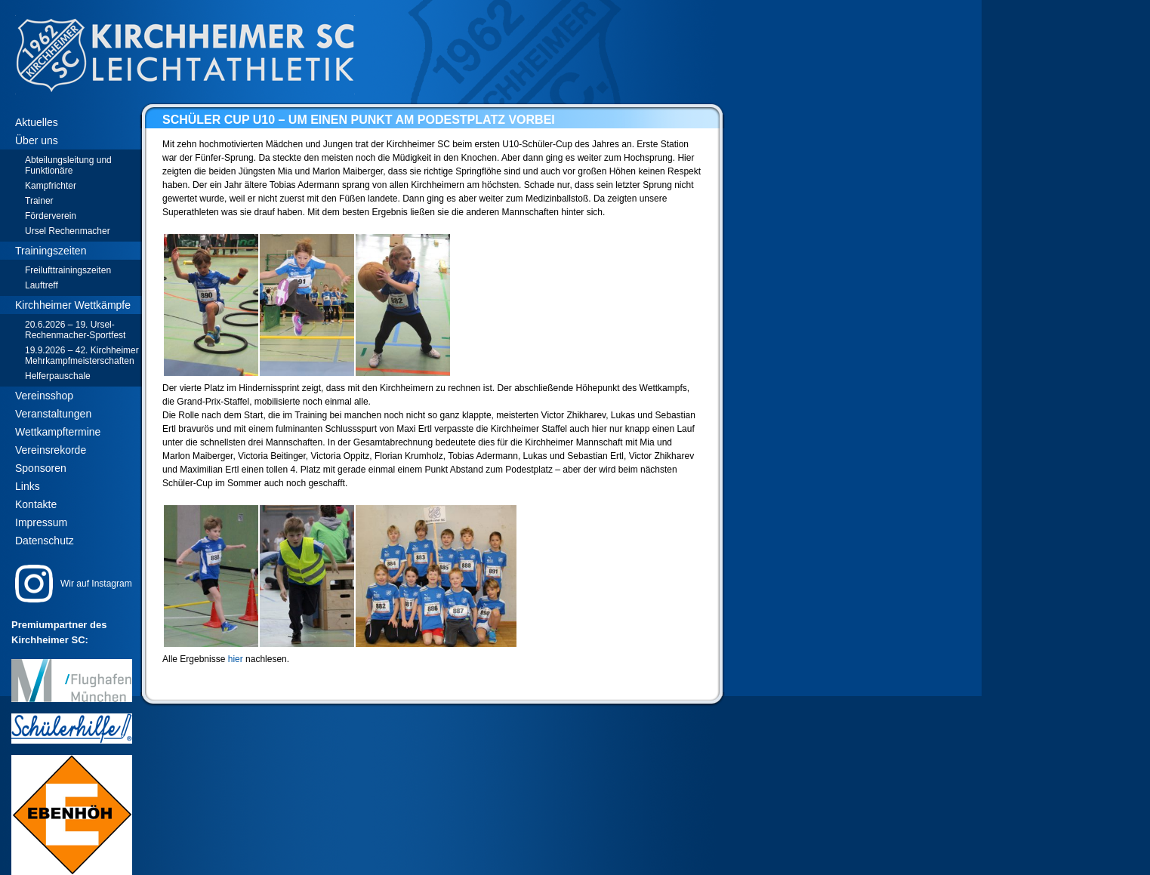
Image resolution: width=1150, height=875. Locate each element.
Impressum (41, 522)
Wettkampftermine (57, 432)
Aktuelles (36, 122)
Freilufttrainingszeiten (68, 270)
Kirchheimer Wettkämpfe (73, 305)
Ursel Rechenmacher (67, 231)
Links (27, 486)
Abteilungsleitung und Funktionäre (68, 165)
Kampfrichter (50, 185)
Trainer (39, 201)
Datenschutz (44, 541)
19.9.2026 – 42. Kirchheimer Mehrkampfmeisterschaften (82, 355)
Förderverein (50, 216)
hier (235, 659)
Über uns (36, 140)
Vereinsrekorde (50, 450)
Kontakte (36, 504)
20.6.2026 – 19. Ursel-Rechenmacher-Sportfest (75, 329)
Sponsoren (40, 468)
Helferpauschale (58, 376)
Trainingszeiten (50, 251)
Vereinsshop (44, 396)
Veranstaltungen (53, 414)
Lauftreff (41, 285)
